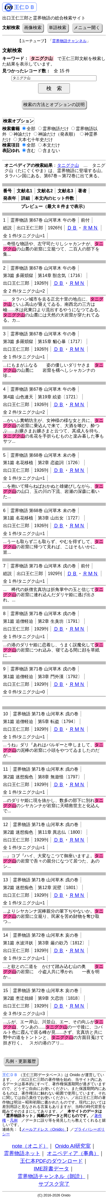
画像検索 (33, 27)
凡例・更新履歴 (20, 1061)
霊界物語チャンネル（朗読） (51, 1176)
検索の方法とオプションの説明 (54, 104)
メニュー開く (87, 27)
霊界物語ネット (22, 1153)
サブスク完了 (54, 1184)
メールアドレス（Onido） (43, 1129)
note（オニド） (30, 1146)
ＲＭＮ (90, 228)
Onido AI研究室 (73, 1146)
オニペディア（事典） (73, 1153)
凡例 (14, 1120)
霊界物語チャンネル (69, 41)
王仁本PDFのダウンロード (51, 1161)
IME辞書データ (51, 1169)
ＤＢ (72, 228)
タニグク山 (68, 165)
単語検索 (57, 27)
